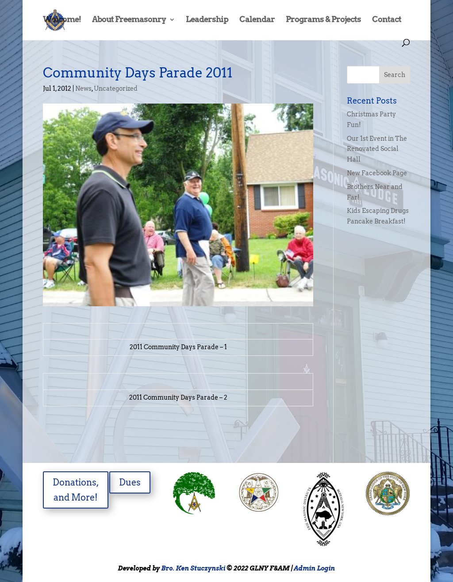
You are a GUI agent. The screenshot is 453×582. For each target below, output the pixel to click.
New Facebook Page (377, 173)
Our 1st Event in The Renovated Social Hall (377, 149)
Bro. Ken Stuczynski (193, 568)
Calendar (257, 20)
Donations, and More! (76, 490)
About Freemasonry (129, 20)
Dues (130, 482)
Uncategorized (116, 88)
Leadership (207, 20)
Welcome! (62, 20)
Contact (386, 20)
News (83, 88)
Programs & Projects (323, 20)
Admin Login (314, 568)
